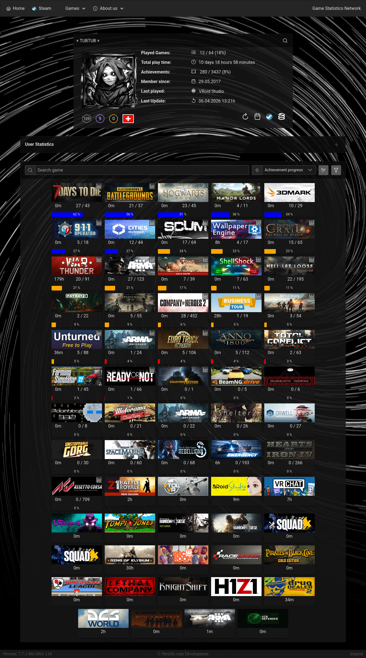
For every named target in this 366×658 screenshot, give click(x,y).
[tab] (336, 144)
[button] (310, 170)
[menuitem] (15, 8)
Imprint (356, 653)
